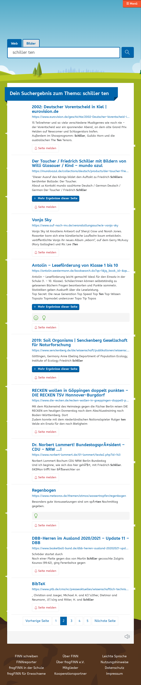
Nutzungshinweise (115, 662)
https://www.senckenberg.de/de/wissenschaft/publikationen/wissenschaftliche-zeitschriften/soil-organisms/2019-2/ (81, 350)
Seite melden (45, 148)
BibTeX (38, 584)
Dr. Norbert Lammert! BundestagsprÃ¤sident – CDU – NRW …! (78, 447)
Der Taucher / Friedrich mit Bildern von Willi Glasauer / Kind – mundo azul (79, 163)
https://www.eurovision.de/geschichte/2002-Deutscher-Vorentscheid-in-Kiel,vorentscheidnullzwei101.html (81, 117)
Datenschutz (114, 668)
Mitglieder (70, 668)
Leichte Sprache (114, 656)
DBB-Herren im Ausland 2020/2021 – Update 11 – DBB (80, 540)
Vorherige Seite (37, 621)
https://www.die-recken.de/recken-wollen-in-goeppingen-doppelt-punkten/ (81, 400)
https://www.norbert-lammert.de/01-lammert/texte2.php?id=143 (76, 455)
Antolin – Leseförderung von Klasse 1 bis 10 (75, 265)
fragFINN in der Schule (26, 668)
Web (14, 43)
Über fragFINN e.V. (70, 662)
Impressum (114, 673)
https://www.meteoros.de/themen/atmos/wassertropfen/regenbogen (79, 496)
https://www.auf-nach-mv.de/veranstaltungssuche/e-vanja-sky (75, 225)
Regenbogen (44, 490)
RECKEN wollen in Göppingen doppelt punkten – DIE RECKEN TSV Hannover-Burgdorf (80, 392)
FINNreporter (26, 662)
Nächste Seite (105, 621)
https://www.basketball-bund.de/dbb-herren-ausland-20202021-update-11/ (81, 548)
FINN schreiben (26, 656)
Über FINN (70, 656)
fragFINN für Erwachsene (26, 673)
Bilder (31, 43)
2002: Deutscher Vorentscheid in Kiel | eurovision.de (69, 109)
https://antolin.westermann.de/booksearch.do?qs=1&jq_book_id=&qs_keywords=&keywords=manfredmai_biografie (81, 271)
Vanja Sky (41, 220)
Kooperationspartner (70, 673)
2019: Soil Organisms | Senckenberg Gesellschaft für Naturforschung (79, 342)
